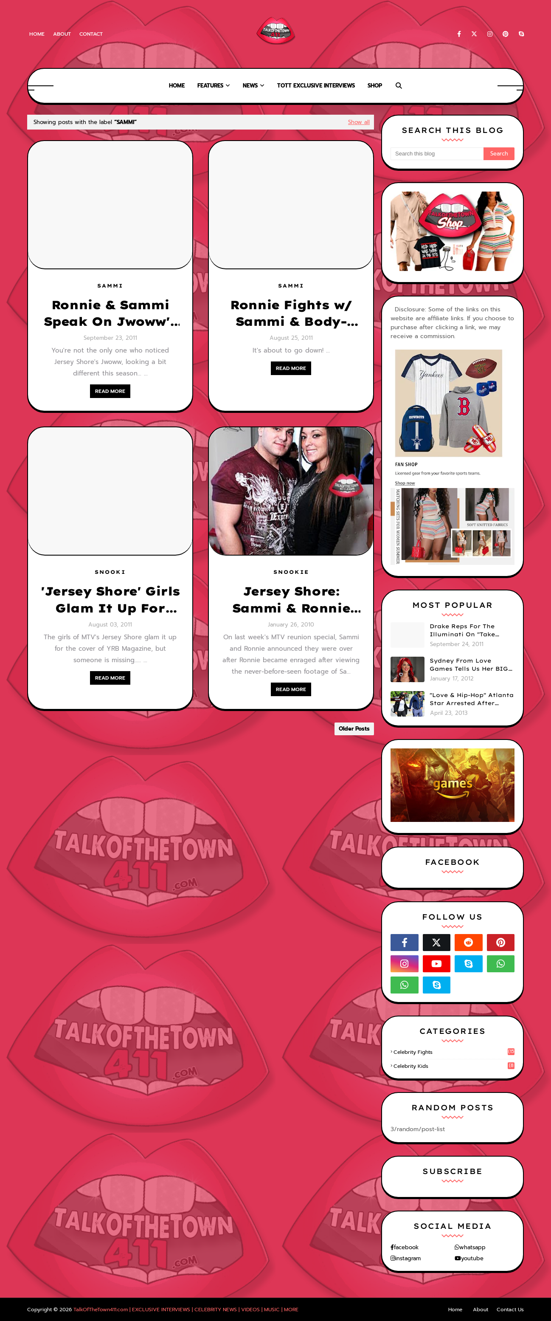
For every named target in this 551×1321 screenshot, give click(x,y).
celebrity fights (454, 1052)
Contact (91, 34)
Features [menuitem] (210, 86)
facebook (406, 1247)
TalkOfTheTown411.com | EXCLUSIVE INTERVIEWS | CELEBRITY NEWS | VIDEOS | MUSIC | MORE (185, 1309)
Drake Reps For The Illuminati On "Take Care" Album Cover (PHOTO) (462, 631)
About (62, 34)
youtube (472, 1258)
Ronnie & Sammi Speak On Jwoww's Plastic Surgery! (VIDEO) (110, 313)
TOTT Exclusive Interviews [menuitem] (316, 86)
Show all (359, 122)
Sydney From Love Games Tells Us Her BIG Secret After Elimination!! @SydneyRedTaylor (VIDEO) (469, 665)
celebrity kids (454, 1066)
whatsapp (472, 1247)
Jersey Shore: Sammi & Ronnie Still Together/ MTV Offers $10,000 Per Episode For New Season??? (290, 600)
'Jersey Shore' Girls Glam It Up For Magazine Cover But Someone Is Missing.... (110, 600)
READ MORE (110, 391)
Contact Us (510, 1309)
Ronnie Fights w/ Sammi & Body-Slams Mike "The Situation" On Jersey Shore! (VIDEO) (291, 313)
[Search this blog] (437, 153)
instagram (408, 1258)
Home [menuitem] (177, 86)
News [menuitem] (250, 86)
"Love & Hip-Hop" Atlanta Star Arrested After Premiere (472, 700)
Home (37, 34)
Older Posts (354, 729)
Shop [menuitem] (375, 86)
